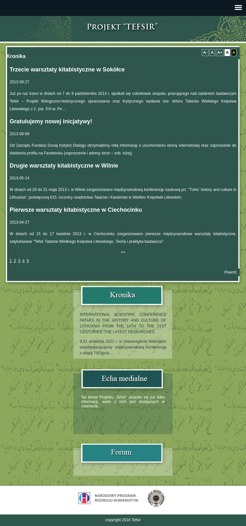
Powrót (230, 272)
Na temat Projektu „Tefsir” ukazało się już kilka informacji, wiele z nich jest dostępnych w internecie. (123, 401)
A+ (219, 52)
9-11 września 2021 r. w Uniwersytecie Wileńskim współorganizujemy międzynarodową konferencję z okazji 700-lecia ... (123, 347)
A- (205, 52)
